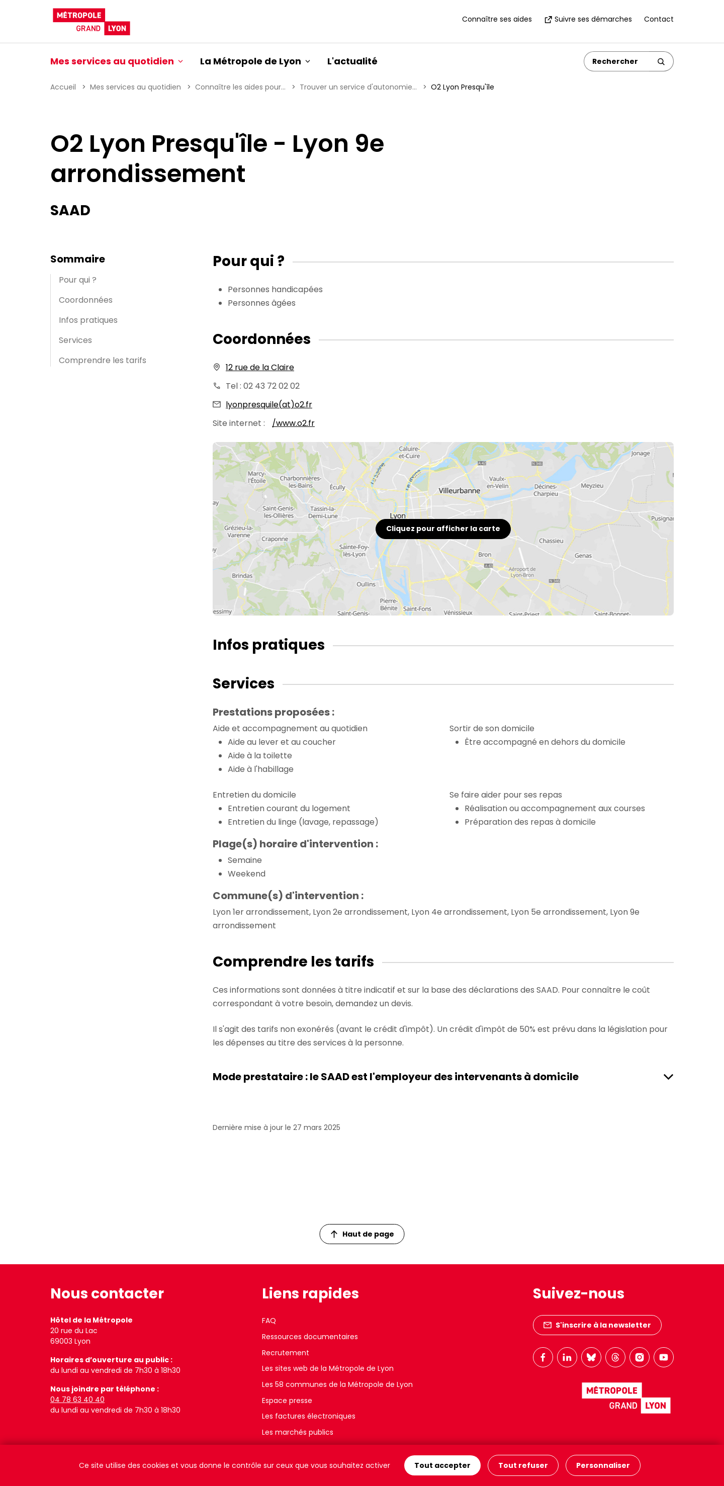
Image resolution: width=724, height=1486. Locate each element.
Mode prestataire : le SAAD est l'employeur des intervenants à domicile (396, 1077)
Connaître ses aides (497, 19)
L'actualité (352, 61)
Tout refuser (523, 1465)
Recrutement (285, 1353)
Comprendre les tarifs (102, 360)
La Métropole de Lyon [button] (255, 61)
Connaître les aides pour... (240, 87)
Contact (659, 19)
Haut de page (362, 1234)
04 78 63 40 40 (77, 1399)
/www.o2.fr (293, 423)
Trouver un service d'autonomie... (358, 87)
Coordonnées (86, 300)
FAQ (269, 1321)
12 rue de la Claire (260, 367)
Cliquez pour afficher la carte (443, 528)
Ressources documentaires (310, 1337)
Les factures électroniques (308, 1416)
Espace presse (287, 1400)
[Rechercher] (617, 61)
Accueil (63, 87)
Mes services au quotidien (135, 87)
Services (75, 340)
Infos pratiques (88, 320)
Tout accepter (442, 1465)
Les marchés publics (297, 1432)
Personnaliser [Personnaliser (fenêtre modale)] (603, 1465)
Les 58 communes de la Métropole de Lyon (337, 1384)
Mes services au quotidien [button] (116, 61)
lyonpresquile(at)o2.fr (269, 404)
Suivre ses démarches (588, 19)
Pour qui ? (78, 280)
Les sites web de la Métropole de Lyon (328, 1368)
